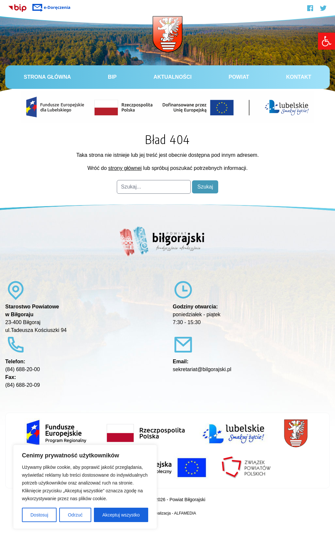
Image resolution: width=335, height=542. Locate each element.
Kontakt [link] (298, 77)
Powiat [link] (239, 77)
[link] (326, 41)
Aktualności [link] (172, 77)
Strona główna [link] (47, 77)
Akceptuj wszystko (121, 514)
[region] (85, 487)
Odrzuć (75, 514)
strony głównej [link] (125, 168)
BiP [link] (112, 77)
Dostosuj (39, 514)
